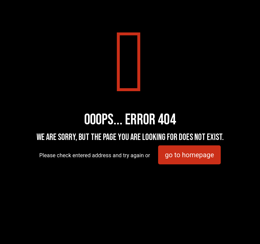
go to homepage (189, 155)
